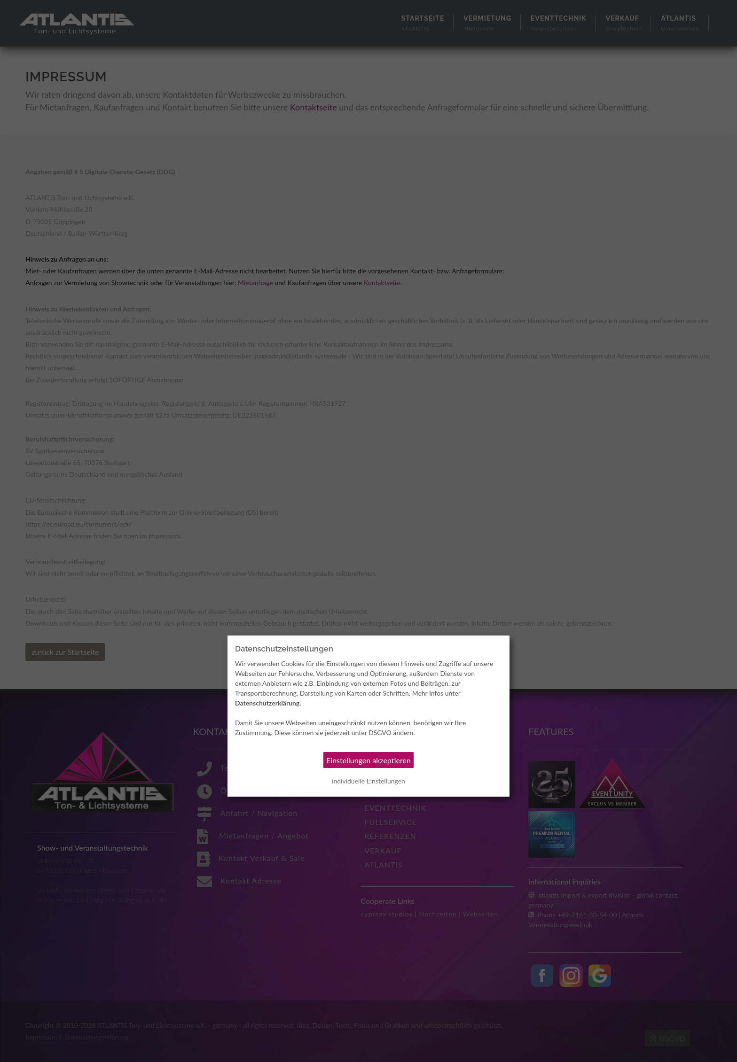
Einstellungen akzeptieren (368, 760)
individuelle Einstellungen (368, 781)
